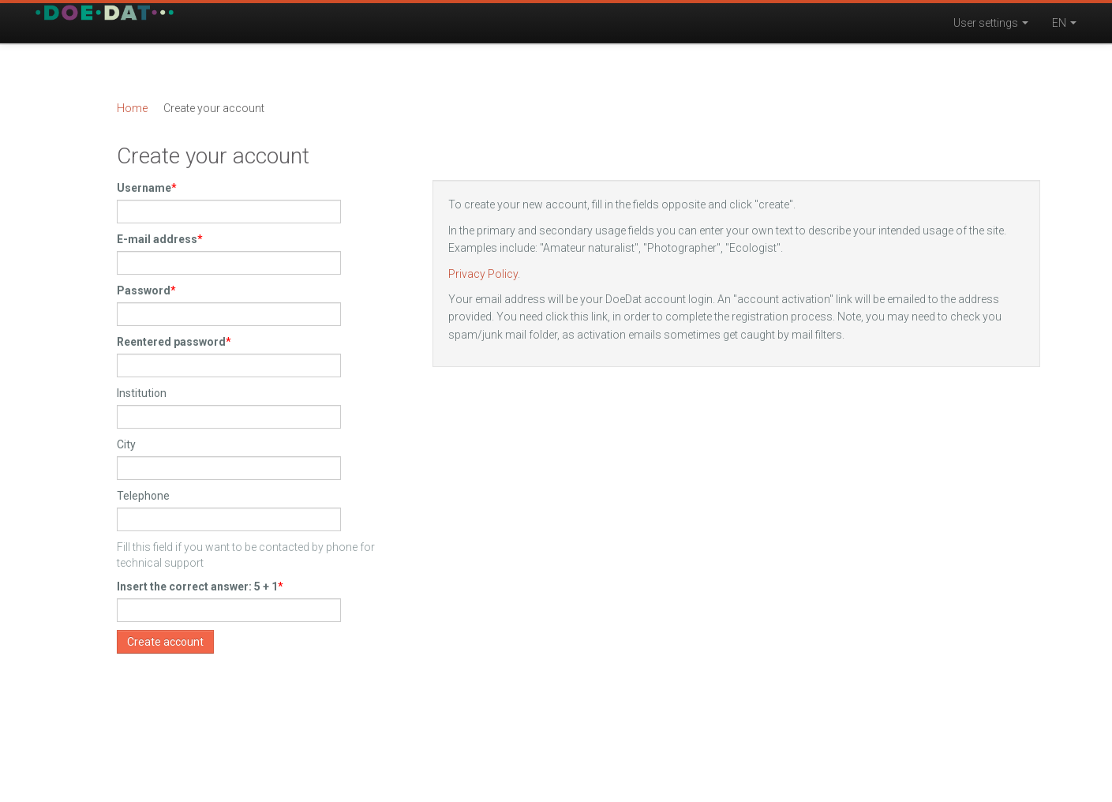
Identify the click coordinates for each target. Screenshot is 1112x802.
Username (144, 188)
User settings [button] (990, 23)
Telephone (143, 495)
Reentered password (171, 341)
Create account (165, 641)
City (126, 444)
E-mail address (157, 239)
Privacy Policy (483, 274)
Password (143, 290)
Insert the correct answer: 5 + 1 (197, 586)
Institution (142, 393)
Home (132, 108)
